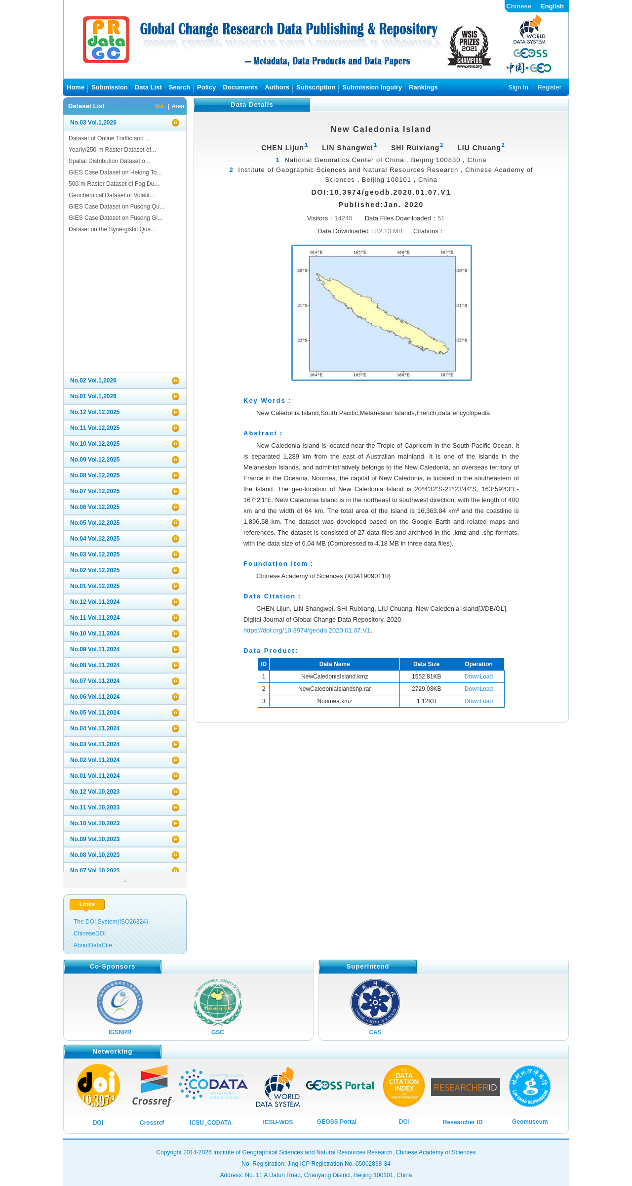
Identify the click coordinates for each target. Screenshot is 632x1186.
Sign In (518, 87)
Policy (206, 87)
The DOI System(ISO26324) (111, 921)
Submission (109, 87)
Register (549, 87)
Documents (240, 87)
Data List (148, 87)
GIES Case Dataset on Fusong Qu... (116, 206)
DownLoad (479, 676)
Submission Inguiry (372, 87)
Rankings (423, 87)
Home (75, 87)
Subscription (315, 87)
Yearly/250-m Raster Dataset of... (112, 149)
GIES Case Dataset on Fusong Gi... (115, 217)
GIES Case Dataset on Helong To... (115, 172)
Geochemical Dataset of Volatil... (111, 195)
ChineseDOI (90, 933)
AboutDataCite (93, 945)
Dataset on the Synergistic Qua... (112, 229)
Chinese (518, 6)
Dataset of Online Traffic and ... (109, 138)
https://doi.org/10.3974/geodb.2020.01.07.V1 (306, 630)
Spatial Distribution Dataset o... (109, 161)
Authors (277, 87)
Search (179, 87)
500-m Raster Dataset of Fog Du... (114, 183)
